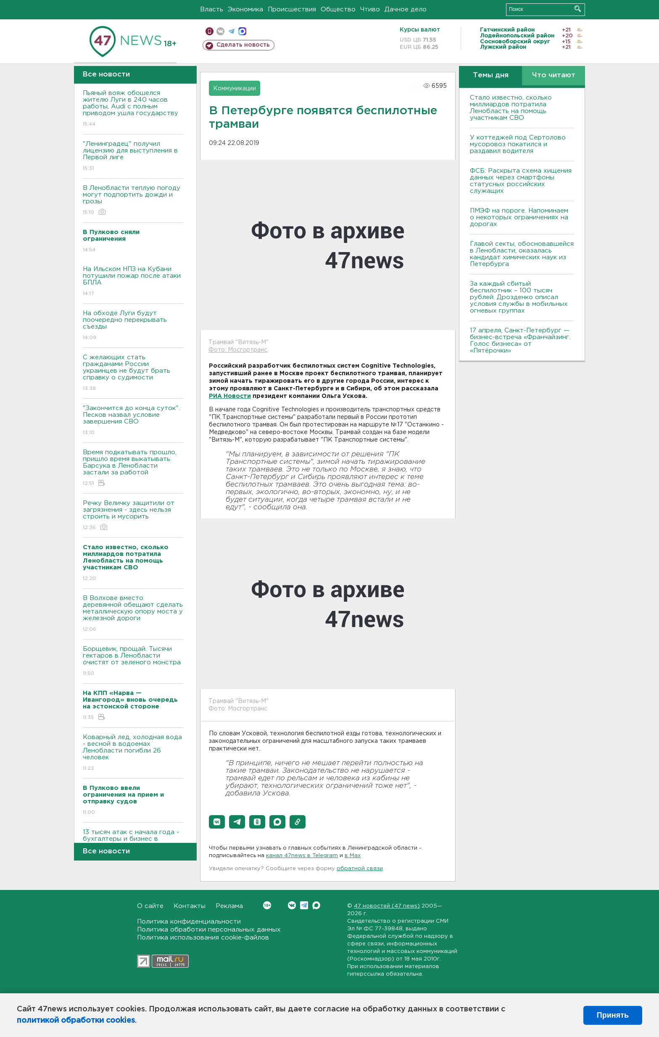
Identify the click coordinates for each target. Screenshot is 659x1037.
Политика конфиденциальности (189, 921)
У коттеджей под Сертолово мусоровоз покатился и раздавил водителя (518, 144)
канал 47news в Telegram (302, 855)
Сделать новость (243, 44)
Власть (211, 9)
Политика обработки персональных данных (209, 929)
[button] (217, 822)
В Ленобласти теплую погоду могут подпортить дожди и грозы (133, 200)
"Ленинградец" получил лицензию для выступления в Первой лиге (133, 156)
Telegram (304, 905)
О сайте (150, 906)
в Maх (353, 855)
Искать (578, 8)
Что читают (553, 75)
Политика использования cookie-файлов (203, 937)
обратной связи (360, 868)
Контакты (190, 906)
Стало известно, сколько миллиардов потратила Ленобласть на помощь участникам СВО (511, 108)
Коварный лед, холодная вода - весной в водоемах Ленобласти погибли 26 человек (133, 753)
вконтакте (220, 31)
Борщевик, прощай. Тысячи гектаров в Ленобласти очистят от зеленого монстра (133, 661)
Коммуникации (234, 88)
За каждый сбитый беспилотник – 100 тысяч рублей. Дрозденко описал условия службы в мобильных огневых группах (519, 297)
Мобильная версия (210, 31)
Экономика (245, 9)
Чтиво (370, 9)
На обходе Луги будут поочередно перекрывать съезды (133, 326)
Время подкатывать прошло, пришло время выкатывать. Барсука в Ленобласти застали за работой (133, 468)
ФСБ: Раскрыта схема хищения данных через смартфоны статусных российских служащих (521, 181)
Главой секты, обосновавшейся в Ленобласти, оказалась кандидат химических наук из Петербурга (522, 254)
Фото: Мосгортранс (237, 350)
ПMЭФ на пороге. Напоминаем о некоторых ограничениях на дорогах (519, 217)
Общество (338, 9)
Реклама (229, 906)
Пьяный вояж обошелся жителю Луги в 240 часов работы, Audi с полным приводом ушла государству (133, 109)
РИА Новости (230, 396)
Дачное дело (406, 9)
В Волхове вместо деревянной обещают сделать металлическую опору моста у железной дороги (133, 614)
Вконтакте (267, 905)
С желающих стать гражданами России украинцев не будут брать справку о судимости (133, 373)
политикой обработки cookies (76, 1020)
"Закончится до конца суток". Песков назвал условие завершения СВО (133, 420)
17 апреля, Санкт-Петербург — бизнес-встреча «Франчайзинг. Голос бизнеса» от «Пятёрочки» (520, 340)
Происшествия (292, 9)
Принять (613, 1015)
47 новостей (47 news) (387, 906)
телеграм (231, 31)
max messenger (242, 31)
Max (316, 905)
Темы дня (491, 75)
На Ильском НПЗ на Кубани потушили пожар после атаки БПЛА (133, 281)
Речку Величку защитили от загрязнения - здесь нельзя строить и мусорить (133, 515)
